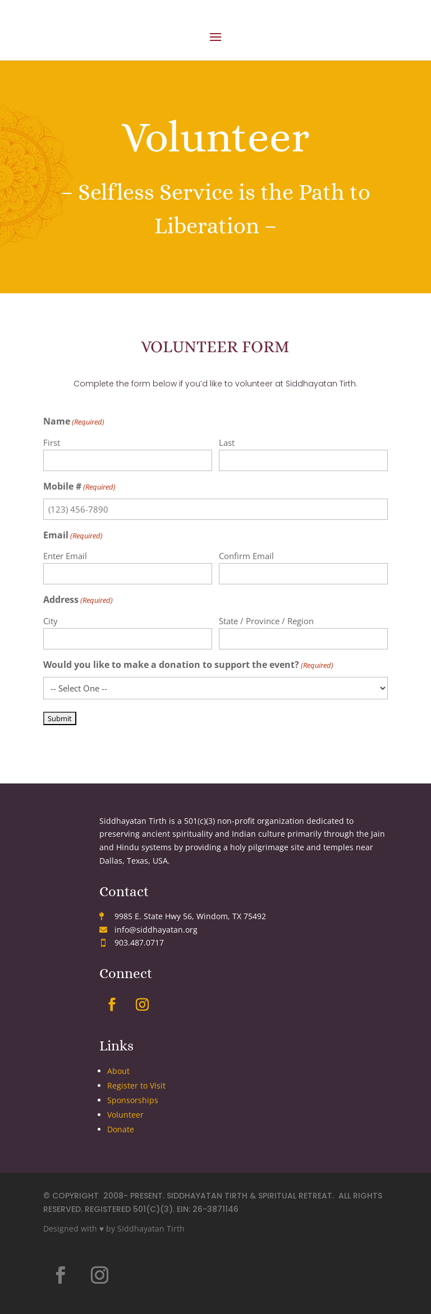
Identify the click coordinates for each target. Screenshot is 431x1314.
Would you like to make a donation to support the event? (188, 665)
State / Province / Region (266, 620)
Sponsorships (132, 1100)
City (50, 620)
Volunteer (125, 1114)
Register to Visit (136, 1085)
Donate (120, 1129)
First (51, 442)
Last (227, 442)
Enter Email (65, 555)
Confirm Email (246, 555)
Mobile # (79, 487)
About (118, 1071)
